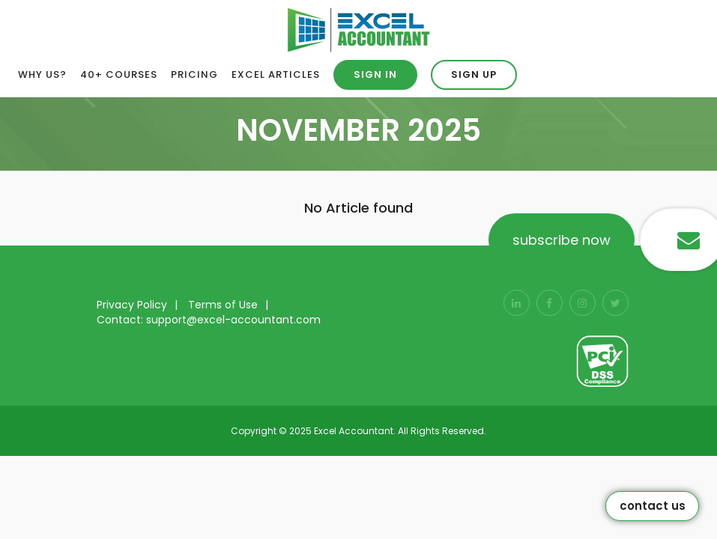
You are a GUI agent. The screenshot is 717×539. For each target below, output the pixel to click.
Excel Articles (276, 74)
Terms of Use (223, 304)
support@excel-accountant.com (233, 319)
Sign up (474, 74)
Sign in (375, 74)
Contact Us (653, 506)
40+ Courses (118, 74)
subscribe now (561, 240)
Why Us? (42, 74)
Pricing (194, 74)
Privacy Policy (132, 304)
